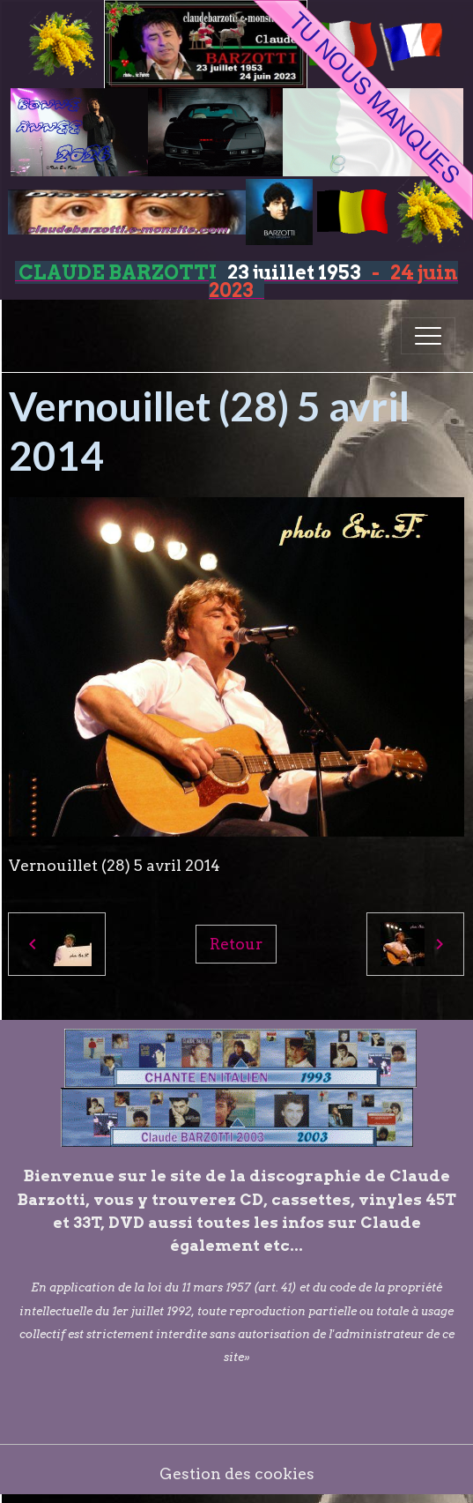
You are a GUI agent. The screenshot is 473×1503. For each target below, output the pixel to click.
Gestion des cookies (236, 1473)
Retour (236, 943)
